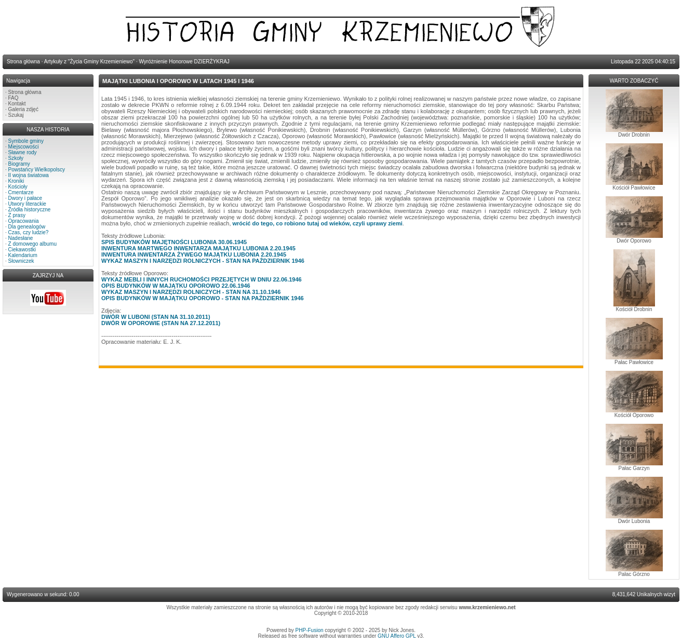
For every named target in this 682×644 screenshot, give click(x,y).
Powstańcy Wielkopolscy (36, 169)
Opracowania (23, 221)
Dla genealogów (27, 227)
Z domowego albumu (32, 244)
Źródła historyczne (29, 209)
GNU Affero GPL (397, 636)
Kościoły (18, 187)
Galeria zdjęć (23, 109)
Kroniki (16, 181)
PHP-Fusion (310, 630)
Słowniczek (21, 261)
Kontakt (17, 103)
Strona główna (25, 92)
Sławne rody (22, 152)
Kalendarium (22, 255)
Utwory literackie (27, 204)
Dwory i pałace (25, 198)
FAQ (13, 98)
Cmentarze (21, 192)
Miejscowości (23, 147)
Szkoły (15, 158)
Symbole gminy (26, 141)
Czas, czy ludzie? (28, 232)
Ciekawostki (22, 249)
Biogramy (19, 164)
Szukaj (16, 115)
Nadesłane (20, 238)
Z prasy (16, 215)
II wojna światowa (28, 175)
